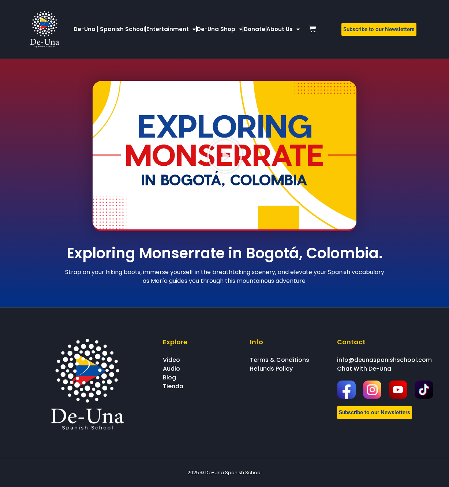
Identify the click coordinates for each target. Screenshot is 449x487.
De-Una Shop (219, 29)
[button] (224, 155)
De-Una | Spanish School (109, 29)
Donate (254, 29)
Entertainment (171, 29)
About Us (283, 29)
